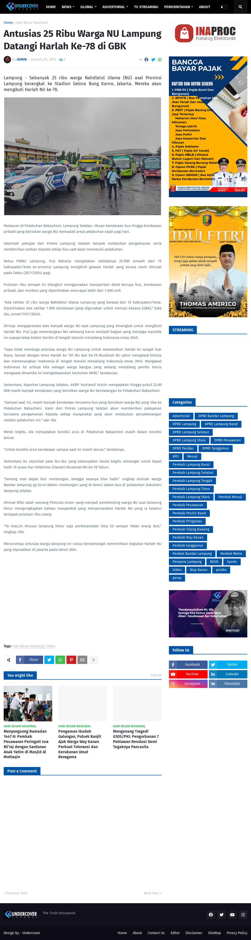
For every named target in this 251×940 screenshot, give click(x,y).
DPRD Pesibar (183, 448)
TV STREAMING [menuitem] (146, 7)
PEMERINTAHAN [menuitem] (177, 7)
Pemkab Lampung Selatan (193, 473)
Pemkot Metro (231, 554)
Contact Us (156, 933)
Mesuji (192, 456)
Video (50, 646)
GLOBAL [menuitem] (86, 7)
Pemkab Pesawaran (188, 505)
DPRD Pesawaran (227, 440)
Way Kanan (198, 570)
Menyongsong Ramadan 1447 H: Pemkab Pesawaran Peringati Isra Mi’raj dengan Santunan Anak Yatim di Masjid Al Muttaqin (26, 744)
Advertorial (181, 416)
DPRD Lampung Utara (189, 440)
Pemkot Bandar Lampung (192, 554)
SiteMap (214, 933)
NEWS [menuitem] (66, 7)
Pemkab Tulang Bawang (191, 529)
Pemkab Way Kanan (188, 537)
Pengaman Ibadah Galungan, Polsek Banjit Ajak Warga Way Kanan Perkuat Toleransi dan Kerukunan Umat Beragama (79, 744)
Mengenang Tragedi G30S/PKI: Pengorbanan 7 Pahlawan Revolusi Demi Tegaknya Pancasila (136, 739)
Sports (232, 562)
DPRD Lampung (184, 424)
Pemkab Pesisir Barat (189, 513)
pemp (177, 578)
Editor (175, 933)
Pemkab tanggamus (188, 545)
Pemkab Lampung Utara (191, 497)
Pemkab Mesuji (230, 497)
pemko (221, 570)
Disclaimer (194, 933)
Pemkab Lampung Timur (191, 489)
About (137, 933)
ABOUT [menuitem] (204, 7)
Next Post (151, 893)
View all (156, 675)
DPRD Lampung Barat (221, 424)
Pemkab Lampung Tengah (192, 481)
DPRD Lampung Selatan (191, 432)
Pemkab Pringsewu (187, 521)
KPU (176, 456)
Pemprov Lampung (187, 562)
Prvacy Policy (237, 933)
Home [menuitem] (51, 7)
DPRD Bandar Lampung (216, 416)
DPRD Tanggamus (215, 448)
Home (8, 23)
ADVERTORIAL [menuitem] (113, 7)
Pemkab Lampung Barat (191, 465)
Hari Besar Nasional (32, 23)
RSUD (214, 562)
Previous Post (16, 893)
